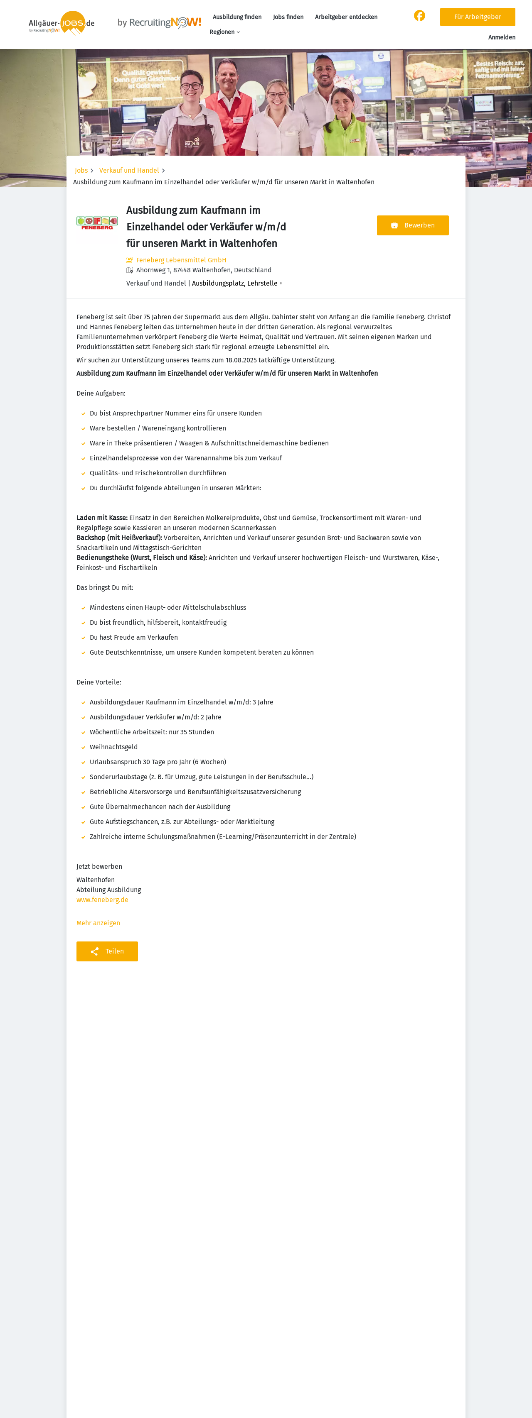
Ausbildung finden (237, 17)
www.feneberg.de (102, 900)
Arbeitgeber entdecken (346, 17)
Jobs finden (288, 17)
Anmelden (501, 37)
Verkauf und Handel (129, 170)
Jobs (81, 170)
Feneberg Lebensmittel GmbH (181, 260)
